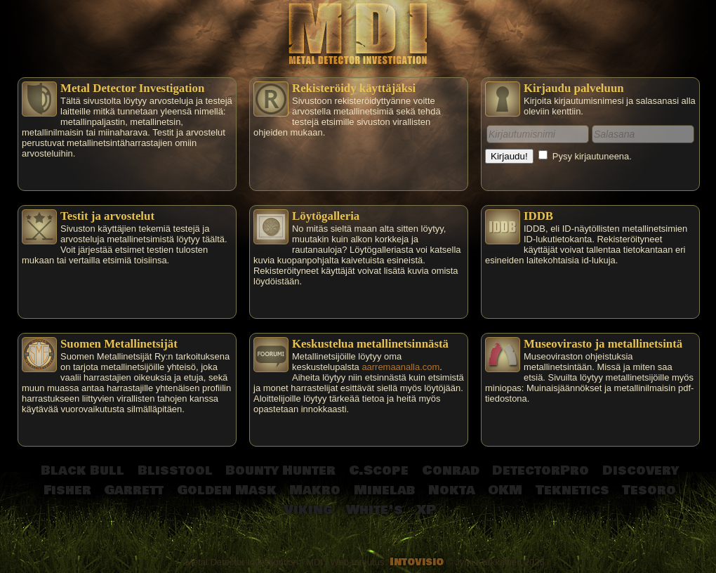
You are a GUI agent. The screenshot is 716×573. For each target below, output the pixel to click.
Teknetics (572, 490)
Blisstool (175, 470)
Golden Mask (227, 490)
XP (426, 510)
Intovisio (417, 562)
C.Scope (379, 470)
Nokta (451, 490)
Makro (314, 490)
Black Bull (82, 470)
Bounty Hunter (280, 470)
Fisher (67, 490)
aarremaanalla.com (400, 367)
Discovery (640, 470)
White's (374, 510)
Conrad (450, 470)
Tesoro (649, 490)
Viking (308, 510)
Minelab (384, 490)
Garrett (134, 490)
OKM (505, 490)
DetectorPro (540, 470)
